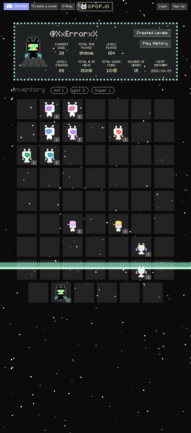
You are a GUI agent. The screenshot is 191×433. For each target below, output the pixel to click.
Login (163, 6)
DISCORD (21, 6)
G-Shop (67, 6)
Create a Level (44, 6)
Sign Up (179, 6)
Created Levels (152, 32)
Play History (155, 43)
